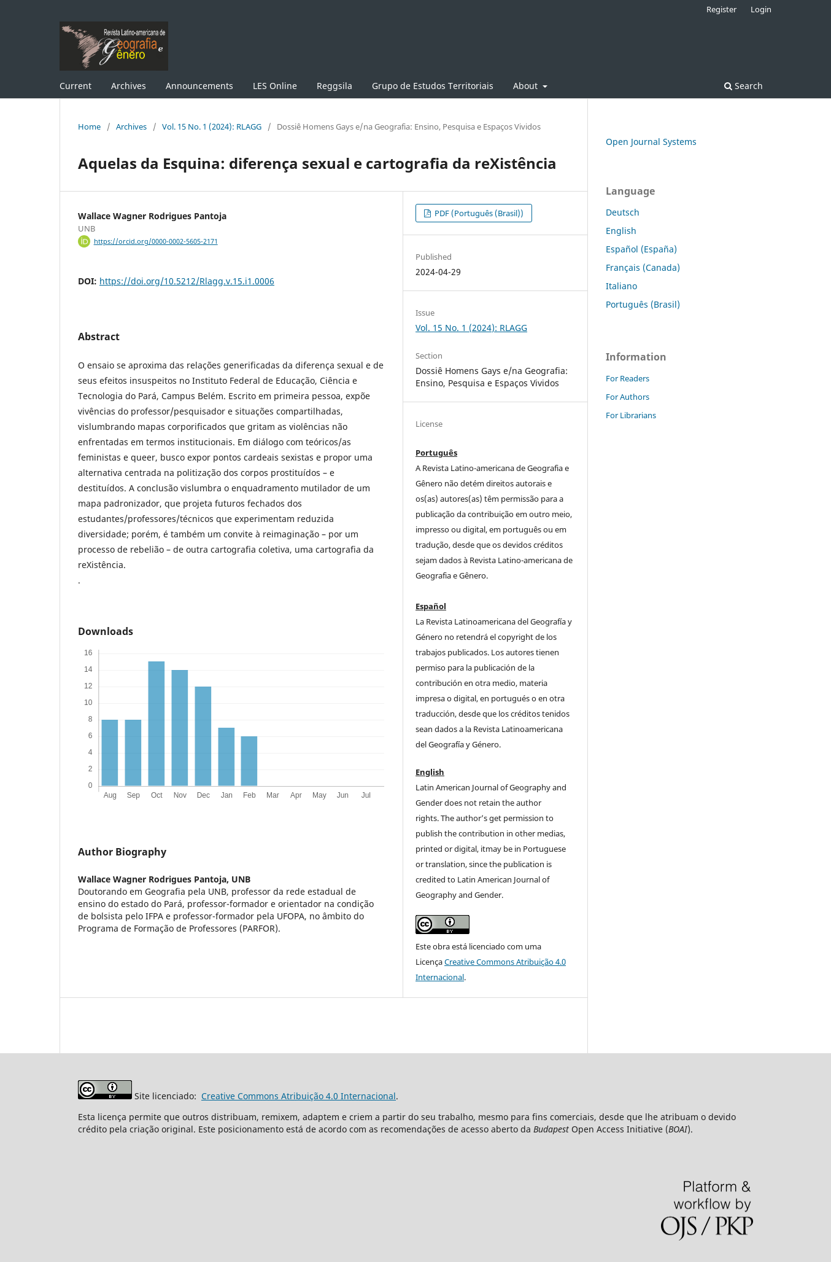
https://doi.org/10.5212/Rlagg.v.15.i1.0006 (186, 281)
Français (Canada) (643, 267)
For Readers (627, 378)
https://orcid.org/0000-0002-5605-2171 (156, 241)
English (621, 230)
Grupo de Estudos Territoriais (432, 86)
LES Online (275, 86)
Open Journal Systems (651, 141)
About (526, 86)
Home (89, 126)
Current (75, 86)
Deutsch (623, 212)
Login (761, 9)
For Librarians (631, 415)
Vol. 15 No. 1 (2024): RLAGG (211, 126)
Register (721, 9)
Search (743, 86)
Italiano (621, 286)
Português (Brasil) (643, 304)
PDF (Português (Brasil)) (478, 213)
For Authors (627, 396)
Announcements (199, 86)
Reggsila (334, 86)
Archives (128, 86)
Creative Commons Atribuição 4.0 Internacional (298, 1096)
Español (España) (641, 249)
